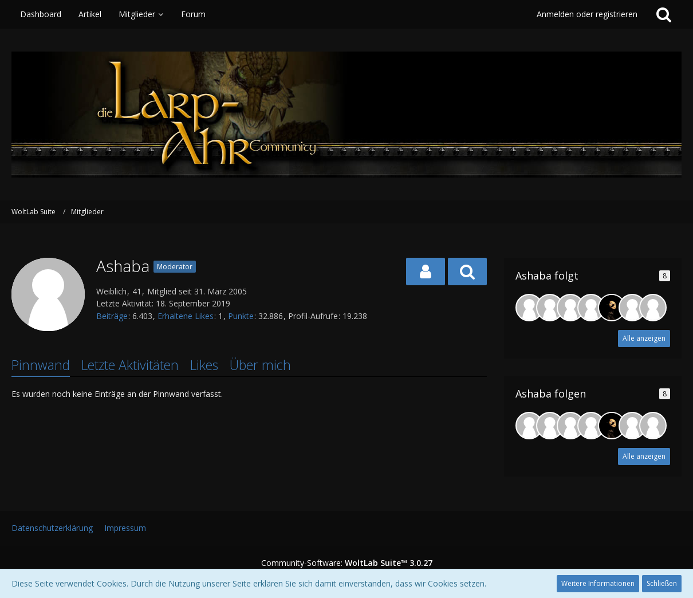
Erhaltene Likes (186, 315)
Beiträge (112, 315)
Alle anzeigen (644, 338)
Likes (204, 365)
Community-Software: (346, 562)
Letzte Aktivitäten (130, 365)
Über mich (260, 365)
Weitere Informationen (598, 583)
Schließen (662, 583)
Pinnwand (40, 365)
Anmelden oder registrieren (587, 14)
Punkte (241, 315)
